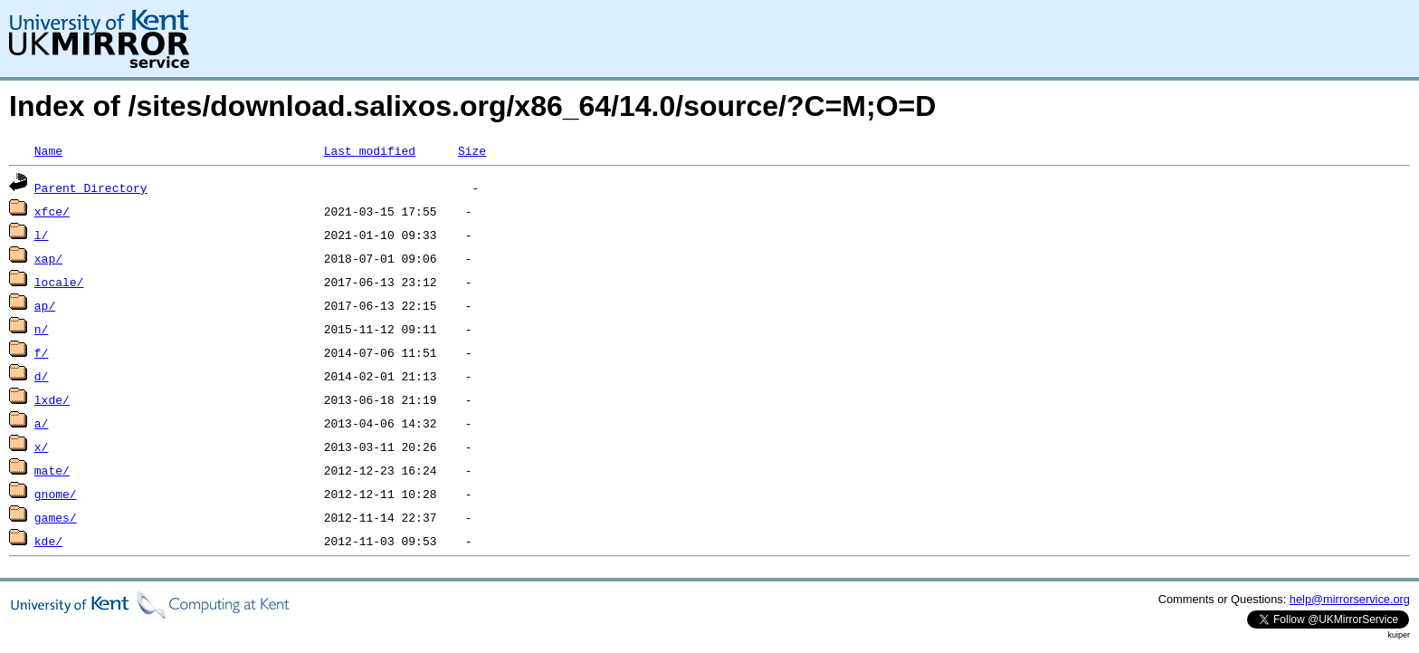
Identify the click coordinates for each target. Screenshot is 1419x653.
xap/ (48, 258)
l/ (41, 234)
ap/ (44, 305)
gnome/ (55, 493)
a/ (41, 423)
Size (472, 150)
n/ (41, 329)
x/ (41, 446)
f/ (41, 352)
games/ (55, 517)
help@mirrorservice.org (1350, 599)
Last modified (369, 150)
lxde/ (52, 399)
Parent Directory (91, 187)
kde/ (48, 541)
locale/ (59, 282)
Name (48, 150)
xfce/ (52, 211)
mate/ (52, 470)
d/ (41, 376)
